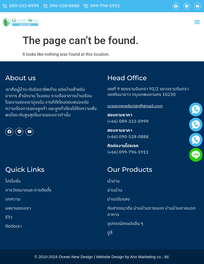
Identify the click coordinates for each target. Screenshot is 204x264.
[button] (197, 22)
